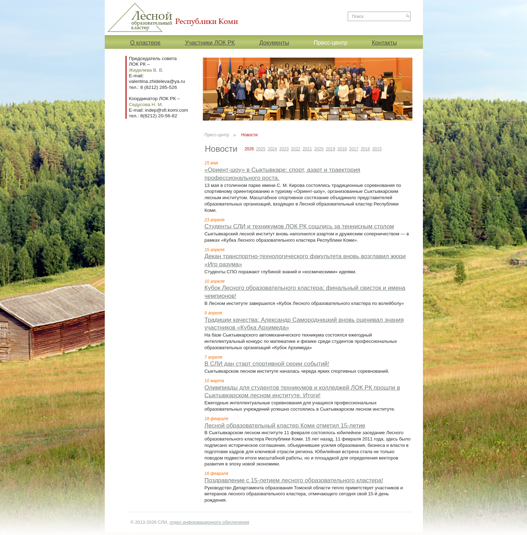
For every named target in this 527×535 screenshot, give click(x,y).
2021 (307, 148)
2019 (330, 148)
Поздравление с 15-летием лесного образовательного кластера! (294, 480)
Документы (274, 42)
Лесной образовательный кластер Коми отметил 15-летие (285, 425)
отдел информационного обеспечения (209, 522)
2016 (365, 148)
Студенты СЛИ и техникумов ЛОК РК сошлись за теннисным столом (299, 226)
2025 (260, 148)
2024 (272, 148)
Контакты (384, 42)
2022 (296, 148)
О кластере (145, 42)
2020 (319, 148)
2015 (377, 148)
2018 (342, 148)
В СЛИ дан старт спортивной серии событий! (267, 363)
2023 (284, 148)
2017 (354, 148)
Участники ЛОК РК (210, 42)
